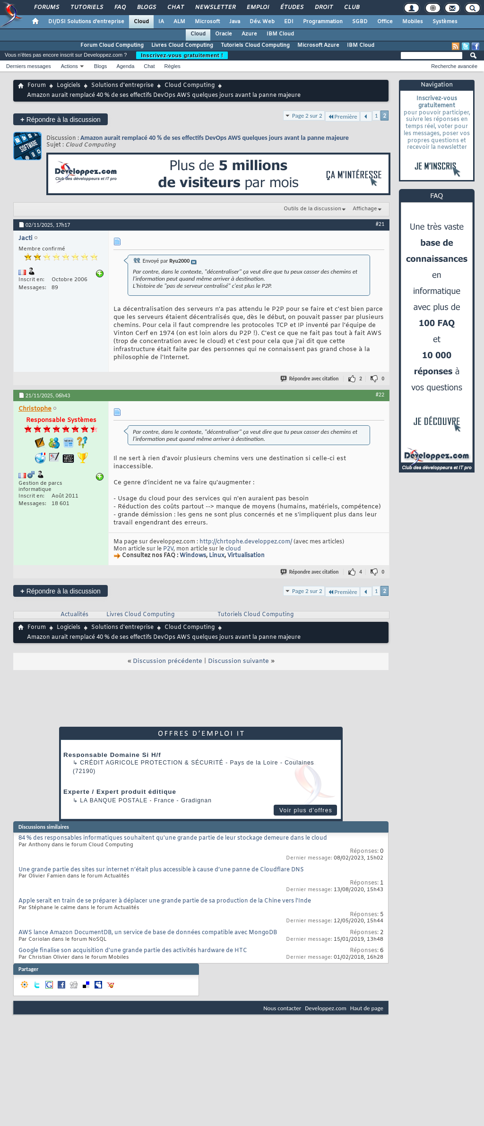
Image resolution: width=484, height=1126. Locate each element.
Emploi (257, 7)
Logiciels (68, 85)
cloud (233, 549)
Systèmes (445, 21)
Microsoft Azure (318, 45)
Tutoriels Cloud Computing (255, 45)
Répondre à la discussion (60, 119)
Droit (323, 7)
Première (342, 116)
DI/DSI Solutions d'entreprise (86, 21)
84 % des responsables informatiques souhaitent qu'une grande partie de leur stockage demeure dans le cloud (172, 838)
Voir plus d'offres (305, 810)
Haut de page (366, 1008)
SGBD (360, 21)
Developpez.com (325, 1008)
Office (385, 21)
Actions (69, 66)
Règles (172, 66)
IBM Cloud (280, 34)
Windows (193, 556)
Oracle (223, 34)
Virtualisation (246, 556)
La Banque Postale (113, 800)
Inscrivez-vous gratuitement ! (182, 55)
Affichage (365, 209)
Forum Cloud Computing (112, 45)
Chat (175, 7)
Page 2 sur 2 (307, 115)
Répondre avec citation (310, 379)
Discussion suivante (238, 661)
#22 (380, 394)
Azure (249, 34)
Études (291, 7)
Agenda (125, 66)
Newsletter (215, 7)
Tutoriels (86, 7)
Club (351, 7)
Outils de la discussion (312, 209)
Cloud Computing (189, 85)
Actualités (74, 615)
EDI (289, 21)
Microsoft (207, 21)
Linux (217, 556)
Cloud (141, 21)
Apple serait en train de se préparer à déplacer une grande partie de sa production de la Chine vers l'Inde (164, 901)
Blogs (146, 7)
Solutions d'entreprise (122, 85)
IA (161, 21)
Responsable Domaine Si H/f (112, 754)
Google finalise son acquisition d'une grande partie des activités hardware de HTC (132, 950)
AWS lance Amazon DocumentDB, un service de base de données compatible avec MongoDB (147, 933)
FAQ (119, 7)
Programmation (323, 21)
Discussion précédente (167, 661)
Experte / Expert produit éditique (119, 791)
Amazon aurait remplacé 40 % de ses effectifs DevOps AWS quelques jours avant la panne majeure (214, 138)
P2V (168, 549)
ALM (179, 21)
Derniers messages (28, 66)
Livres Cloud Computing (182, 45)
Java (234, 21)
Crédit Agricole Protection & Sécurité (151, 762)
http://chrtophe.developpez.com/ (245, 542)
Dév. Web (262, 21)
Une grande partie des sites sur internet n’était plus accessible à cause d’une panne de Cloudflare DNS (161, 870)
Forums (46, 7)
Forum (36, 85)
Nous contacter (282, 1008)
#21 (380, 224)
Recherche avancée (454, 66)
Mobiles (412, 21)
